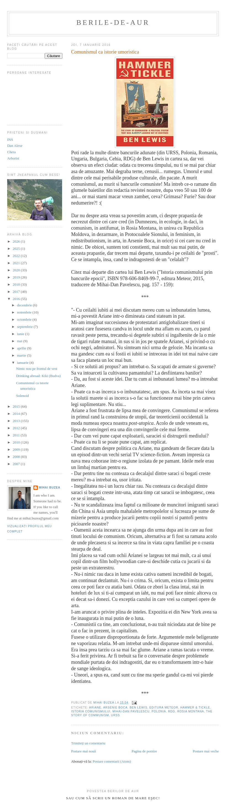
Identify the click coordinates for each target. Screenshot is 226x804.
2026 (17, 241)
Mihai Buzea (49, 487)
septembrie (25, 327)
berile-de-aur (113, 22)
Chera (11, 152)
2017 (17, 292)
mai (20, 341)
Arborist (13, 158)
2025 (17, 248)
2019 (17, 277)
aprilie (22, 348)
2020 (17, 270)
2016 (17, 299)
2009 (17, 449)
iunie (21, 334)
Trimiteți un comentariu (88, 743)
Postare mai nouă (83, 751)
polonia (158, 711)
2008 (17, 457)
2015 (17, 406)
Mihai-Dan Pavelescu (131, 711)
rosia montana (190, 711)
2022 (17, 256)
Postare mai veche (206, 751)
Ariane (95, 707)
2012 (17, 428)
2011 (17, 435)
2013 (17, 421)
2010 (17, 442)
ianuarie (23, 362)
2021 (17, 263)
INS (10, 139)
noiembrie (25, 312)
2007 (17, 464)
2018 (17, 284)
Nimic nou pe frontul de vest (36, 369)
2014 (17, 414)
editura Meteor (164, 707)
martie (22, 355)
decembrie (25, 305)
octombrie (25, 319)
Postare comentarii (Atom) (112, 761)
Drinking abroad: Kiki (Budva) (38, 376)
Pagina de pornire (144, 751)
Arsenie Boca (115, 707)
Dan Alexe (14, 146)
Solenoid (22, 396)
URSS (115, 715)
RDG (171, 711)
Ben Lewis (138, 707)
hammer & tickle (195, 707)
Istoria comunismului (90, 711)
